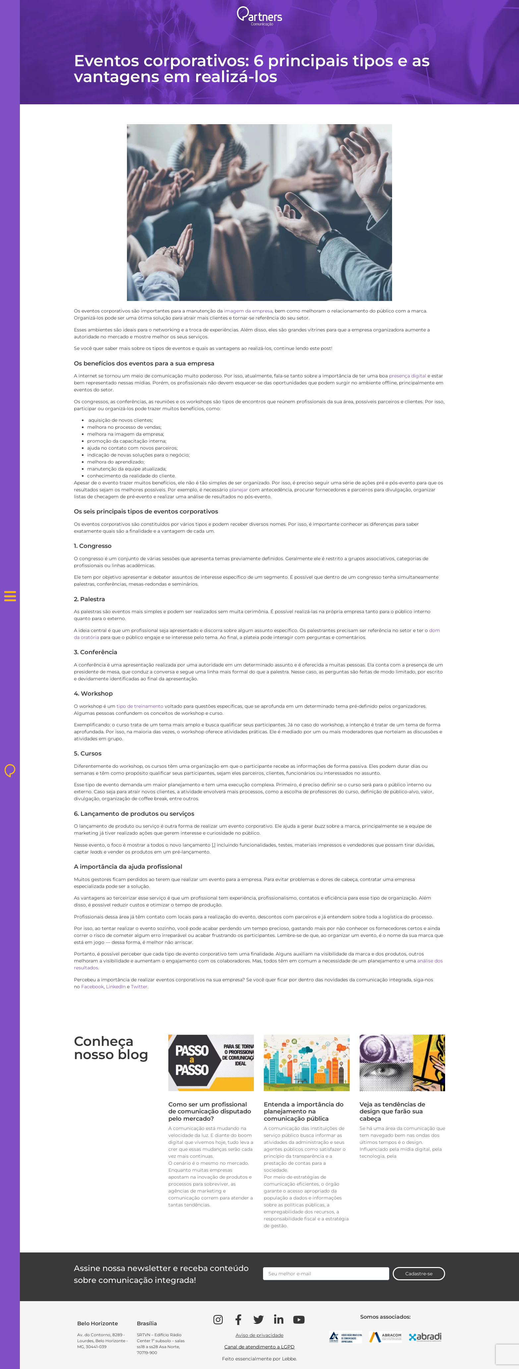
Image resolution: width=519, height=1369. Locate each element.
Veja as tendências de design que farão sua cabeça (392, 1111)
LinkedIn (116, 987)
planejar (238, 490)
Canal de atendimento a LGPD (259, 1347)
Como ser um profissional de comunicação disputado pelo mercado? (209, 1111)
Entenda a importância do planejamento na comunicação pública (304, 1111)
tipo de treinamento (140, 706)
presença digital (407, 376)
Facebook (92, 987)
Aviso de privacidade (259, 1335)
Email (269, 1264)
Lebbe (289, 1359)
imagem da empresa (248, 311)
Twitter (139, 987)
